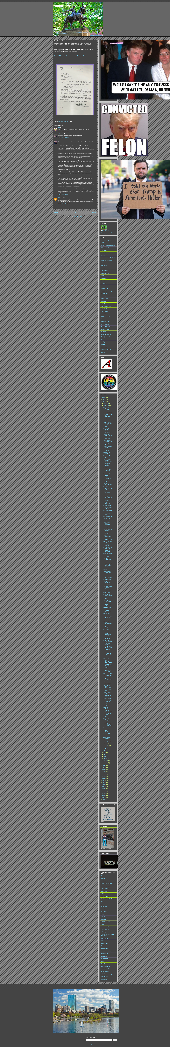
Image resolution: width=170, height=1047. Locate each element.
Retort (102, 924)
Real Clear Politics (105, 921)
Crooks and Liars (105, 252)
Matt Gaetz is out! (107, 516)
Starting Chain (104, 938)
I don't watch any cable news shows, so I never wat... (107, 543)
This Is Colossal (104, 963)
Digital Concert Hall (105, 888)
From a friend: (106, 592)
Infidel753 (103, 275)
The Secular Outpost (106, 334)
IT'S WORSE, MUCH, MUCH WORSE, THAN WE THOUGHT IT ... (107, 616)
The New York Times (106, 951)
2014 (103, 784)
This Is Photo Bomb (105, 966)
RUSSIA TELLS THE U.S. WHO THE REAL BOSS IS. (107, 642)
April (105, 756)
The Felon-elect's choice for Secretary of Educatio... (107, 531)
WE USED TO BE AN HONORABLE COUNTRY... (107, 416)
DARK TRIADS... (107, 412)
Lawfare (103, 286)
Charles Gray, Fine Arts (106, 883)
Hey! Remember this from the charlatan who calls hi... (107, 469)
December (106, 403)
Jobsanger (103, 280)
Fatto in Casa (104, 891)
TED (102, 941)
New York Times (104, 288)
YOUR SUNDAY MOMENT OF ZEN (107, 480)
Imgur (102, 901)
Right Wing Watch (105, 311)
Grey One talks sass (61, 140)
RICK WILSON (104, 308)
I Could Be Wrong (105, 273)
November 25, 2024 (106, 456)
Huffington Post (104, 270)
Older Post (93, 212)
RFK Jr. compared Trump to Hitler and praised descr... (107, 512)
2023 (103, 765)
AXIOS (102, 242)
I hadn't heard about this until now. (107, 488)
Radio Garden (104, 303)
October (106, 743)
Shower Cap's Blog (105, 316)
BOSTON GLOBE (105, 247)
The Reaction (104, 331)
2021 (103, 769)
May (105, 754)
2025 (103, 399)
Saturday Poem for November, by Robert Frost (107, 724)
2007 (103, 799)
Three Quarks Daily (105, 336)
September (106, 745)
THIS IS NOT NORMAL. (106, 734)
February (106, 760)
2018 (103, 776)
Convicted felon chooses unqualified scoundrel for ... (107, 609)
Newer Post (56, 212)
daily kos (103, 255)
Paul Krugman (104, 298)
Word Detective (104, 976)
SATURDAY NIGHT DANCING (106, 720)
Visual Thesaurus (105, 971)
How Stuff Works (105, 896)
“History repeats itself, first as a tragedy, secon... (107, 424)
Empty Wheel (104, 265)
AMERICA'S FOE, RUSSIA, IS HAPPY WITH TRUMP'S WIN (107, 677)
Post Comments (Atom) (77, 216)
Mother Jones (104, 906)
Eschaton (103, 268)
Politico (102, 914)
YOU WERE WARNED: (106, 503)
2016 (103, 780)
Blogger (91, 1044)
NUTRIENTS (104, 293)
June (105, 752)
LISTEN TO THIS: (107, 673)
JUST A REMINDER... (107, 492)
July (105, 750)
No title (105, 569)
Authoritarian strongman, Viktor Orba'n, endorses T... (107, 739)
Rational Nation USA (106, 306)
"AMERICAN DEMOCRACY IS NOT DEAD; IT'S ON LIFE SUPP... (107, 688)
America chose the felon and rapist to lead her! (107, 700)
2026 (103, 397)
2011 (103, 791)
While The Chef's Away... (107, 974)
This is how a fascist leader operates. (107, 560)
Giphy (102, 893)
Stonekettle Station (105, 321)
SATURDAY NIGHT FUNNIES (106, 409)
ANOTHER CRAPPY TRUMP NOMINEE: (106, 430)
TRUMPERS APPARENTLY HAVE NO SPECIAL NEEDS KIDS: (107, 636)
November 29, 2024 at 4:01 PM (63, 131)
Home (75, 212)
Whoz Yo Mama (104, 347)
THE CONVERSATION (106, 326)
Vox (101, 339)
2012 (103, 788)
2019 (103, 774)
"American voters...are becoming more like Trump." (107, 669)
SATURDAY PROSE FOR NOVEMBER (107, 583)
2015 (103, 782)
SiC (101, 319)
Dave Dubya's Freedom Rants (108, 257)
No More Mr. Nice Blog (106, 291)
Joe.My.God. (104, 283)
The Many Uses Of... (106, 948)
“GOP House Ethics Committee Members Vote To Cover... (107, 524)
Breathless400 (104, 881)
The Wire (103, 961)
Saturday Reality (107, 579)
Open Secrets (104, 911)
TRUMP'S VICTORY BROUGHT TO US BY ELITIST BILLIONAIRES (107, 663)
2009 (103, 795)
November (106, 405)
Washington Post (105, 342)
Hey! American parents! (107, 453)
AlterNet (103, 878)
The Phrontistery (105, 958)
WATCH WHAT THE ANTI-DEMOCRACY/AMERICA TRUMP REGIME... (107, 462)
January (106, 763)
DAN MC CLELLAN (105, 886)
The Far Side (104, 946)
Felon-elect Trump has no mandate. (107, 555)
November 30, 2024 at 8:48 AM (63, 194)
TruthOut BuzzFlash (105, 969)
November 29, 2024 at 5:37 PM (63, 137)
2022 (103, 767)
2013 (103, 786)
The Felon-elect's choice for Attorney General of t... (107, 588)
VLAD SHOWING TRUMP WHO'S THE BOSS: (107, 648)
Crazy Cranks (104, 250)
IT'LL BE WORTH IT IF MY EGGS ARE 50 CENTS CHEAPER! (107, 549)
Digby (102, 263)
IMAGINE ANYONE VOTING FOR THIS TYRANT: (107, 709)
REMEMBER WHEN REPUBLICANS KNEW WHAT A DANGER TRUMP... (107, 624)
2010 (103, 793)
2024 (103, 401)
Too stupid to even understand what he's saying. (107, 729)
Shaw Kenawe (105, 230)
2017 (103, 778)
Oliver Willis (103, 296)
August (105, 748)
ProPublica (103, 301)
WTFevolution (104, 979)
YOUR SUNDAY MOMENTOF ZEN (107, 572)
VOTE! (105, 703)
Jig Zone (103, 904)
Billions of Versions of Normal (108, 245)
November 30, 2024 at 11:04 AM (64, 203)
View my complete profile (107, 232)
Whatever (103, 344)
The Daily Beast (104, 943)
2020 (103, 772)
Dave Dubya (60, 197)
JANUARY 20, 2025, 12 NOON (107, 519)
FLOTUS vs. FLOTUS (106, 630)
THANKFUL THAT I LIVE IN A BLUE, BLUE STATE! (107, 565)
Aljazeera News (104, 876)
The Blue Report (105, 324)
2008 (103, 797)
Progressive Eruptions (69, 5)
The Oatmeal (104, 956)
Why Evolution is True (106, 349)
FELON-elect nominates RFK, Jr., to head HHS (107, 596)
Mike (59, 127)
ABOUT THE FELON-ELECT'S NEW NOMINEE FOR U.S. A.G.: (107, 497)
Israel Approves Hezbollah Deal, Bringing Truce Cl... (107, 442)
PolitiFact (103, 916)
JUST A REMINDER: (107, 682)
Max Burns (106, 658)
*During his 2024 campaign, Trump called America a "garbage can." (69, 55)
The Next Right (104, 953)
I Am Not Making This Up (107, 898)
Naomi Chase (104, 909)
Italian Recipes (104, 278)
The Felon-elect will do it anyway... (107, 475)
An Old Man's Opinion (106, 240)
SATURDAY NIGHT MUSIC (107, 484)
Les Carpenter (60, 133)
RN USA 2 (103, 314)
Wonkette (103, 352)
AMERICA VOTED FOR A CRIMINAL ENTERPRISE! (107, 436)
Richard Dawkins (105, 929)
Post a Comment (59, 206)
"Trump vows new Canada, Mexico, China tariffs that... (107, 448)
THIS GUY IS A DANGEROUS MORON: (107, 507)
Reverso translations (106, 926)
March (105, 758)
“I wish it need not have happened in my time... (107, 694)
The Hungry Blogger (105, 329)
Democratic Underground (107, 260)
